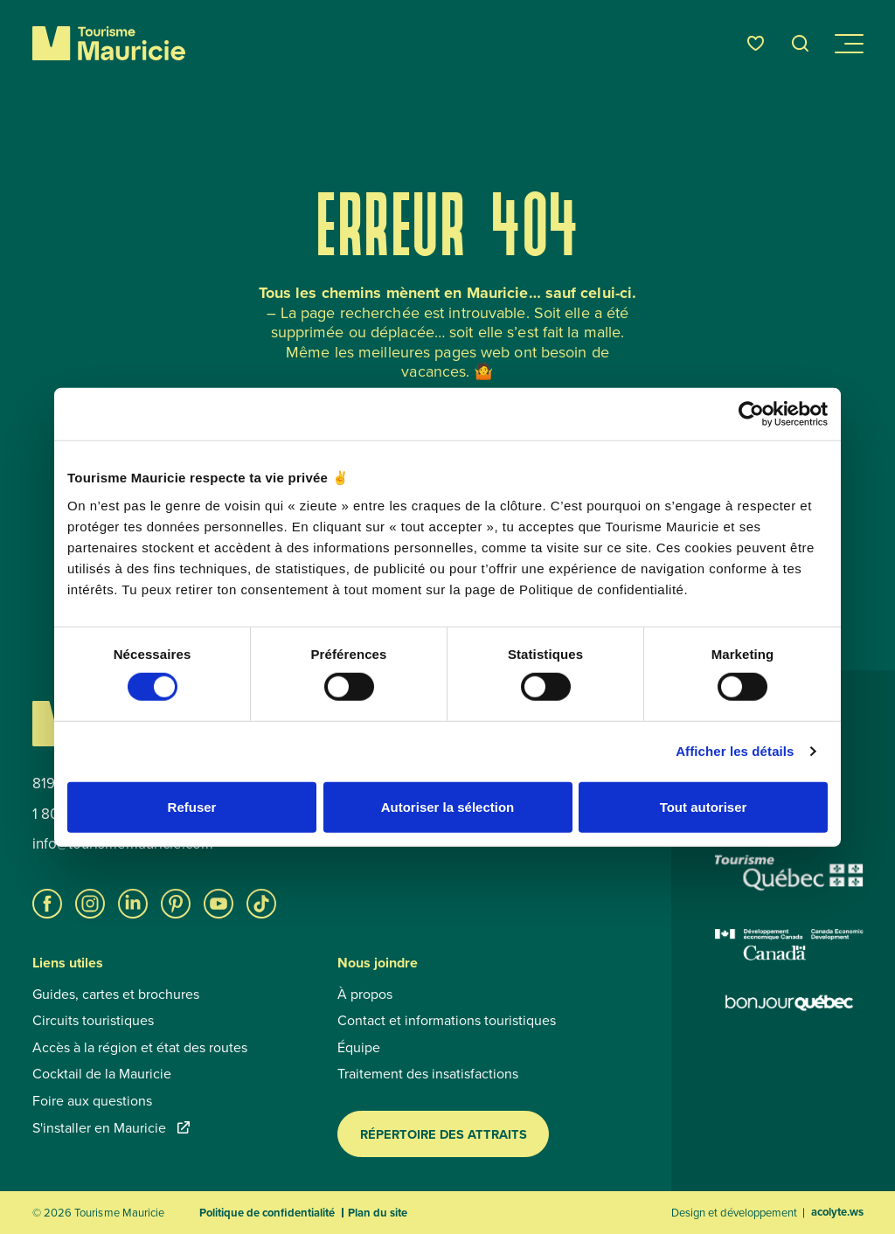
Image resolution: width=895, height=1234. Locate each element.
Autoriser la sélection (448, 806)
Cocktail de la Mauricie (101, 1073)
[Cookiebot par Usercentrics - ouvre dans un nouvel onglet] (751, 414)
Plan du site (377, 1212)
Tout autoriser (703, 806)
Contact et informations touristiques (446, 1019)
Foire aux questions (92, 1100)
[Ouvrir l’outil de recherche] (801, 43)
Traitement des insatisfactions (427, 1073)
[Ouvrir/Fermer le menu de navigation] (848, 44)
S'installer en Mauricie (111, 1127)
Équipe (358, 1047)
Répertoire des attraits (443, 1134)
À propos (364, 993)
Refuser (192, 806)
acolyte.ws (837, 1212)
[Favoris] (755, 43)
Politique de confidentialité (267, 1212)
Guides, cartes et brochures (115, 993)
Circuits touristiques (93, 1019)
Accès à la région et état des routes (139, 1047)
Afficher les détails (735, 751)
